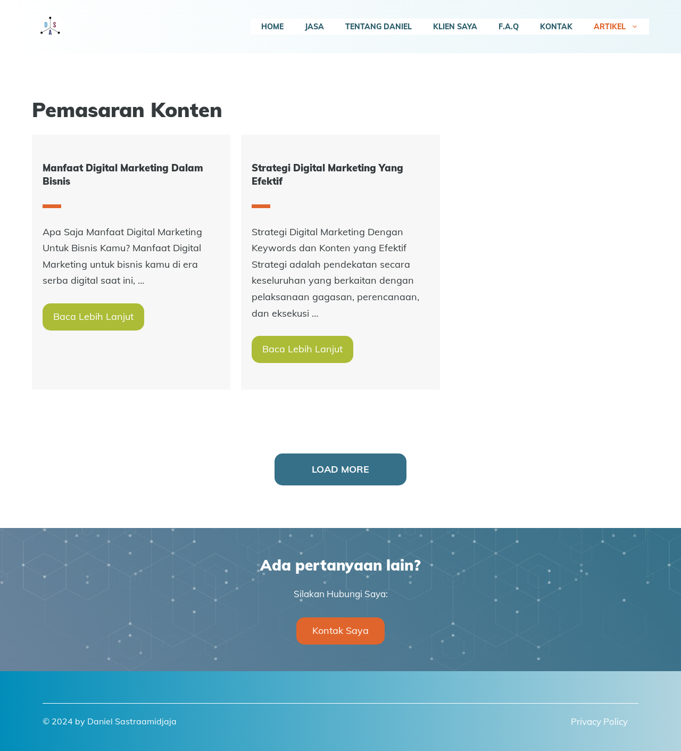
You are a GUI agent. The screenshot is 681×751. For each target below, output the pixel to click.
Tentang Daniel (378, 26)
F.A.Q (509, 26)
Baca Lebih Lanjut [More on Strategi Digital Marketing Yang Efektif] (302, 349)
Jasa (314, 26)
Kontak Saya (340, 630)
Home (272, 26)
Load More (340, 469)
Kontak (556, 26)
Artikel (621, 27)
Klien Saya (455, 26)
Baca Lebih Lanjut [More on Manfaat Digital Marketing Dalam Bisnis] (93, 316)
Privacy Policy (599, 721)
